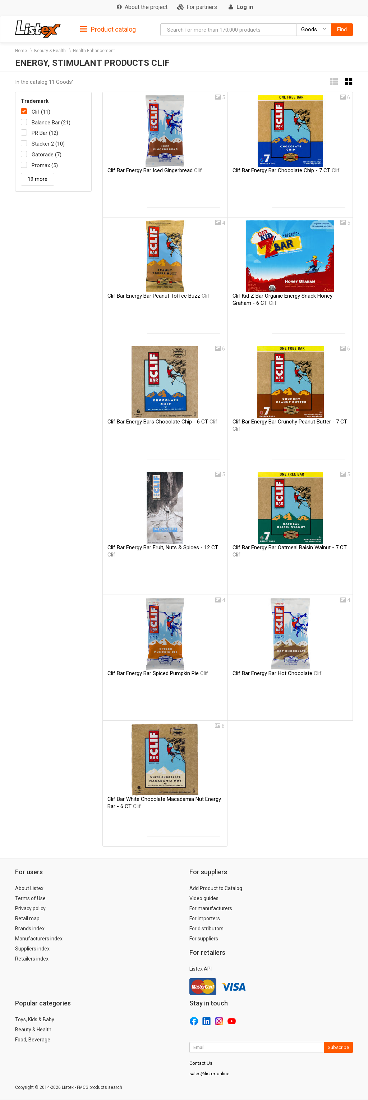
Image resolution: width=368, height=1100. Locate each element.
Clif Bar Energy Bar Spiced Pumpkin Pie (157, 673)
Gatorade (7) (46, 154)
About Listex (29, 888)
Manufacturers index (39, 938)
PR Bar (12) (45, 133)
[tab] (108, 29)
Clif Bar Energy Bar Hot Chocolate (277, 673)
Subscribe (338, 1047)
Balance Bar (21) (51, 122)
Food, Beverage (32, 1039)
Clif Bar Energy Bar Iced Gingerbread (154, 170)
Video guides (203, 898)
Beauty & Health (50, 50)
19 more (37, 179)
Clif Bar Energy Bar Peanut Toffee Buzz (158, 296)
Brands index (30, 928)
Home (21, 50)
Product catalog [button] (108, 29)
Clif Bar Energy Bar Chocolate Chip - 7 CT (286, 170)
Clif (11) (41, 112)
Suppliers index (32, 949)
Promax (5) (45, 165)
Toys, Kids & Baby (34, 1019)
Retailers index (32, 959)
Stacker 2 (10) (48, 144)
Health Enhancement (94, 50)
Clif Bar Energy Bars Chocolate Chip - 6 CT (162, 421)
